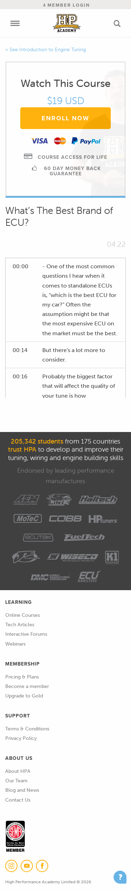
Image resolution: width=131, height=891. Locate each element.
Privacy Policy (21, 738)
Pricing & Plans (22, 677)
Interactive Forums (26, 634)
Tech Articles (19, 625)
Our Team (16, 781)
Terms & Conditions (27, 729)
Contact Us (17, 800)
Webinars (15, 644)
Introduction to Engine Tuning (52, 50)
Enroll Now (65, 118)
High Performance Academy (66, 23)
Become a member (27, 686)
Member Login (66, 5)
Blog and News (22, 790)
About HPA (17, 771)
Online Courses (22, 615)
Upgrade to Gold (24, 696)
